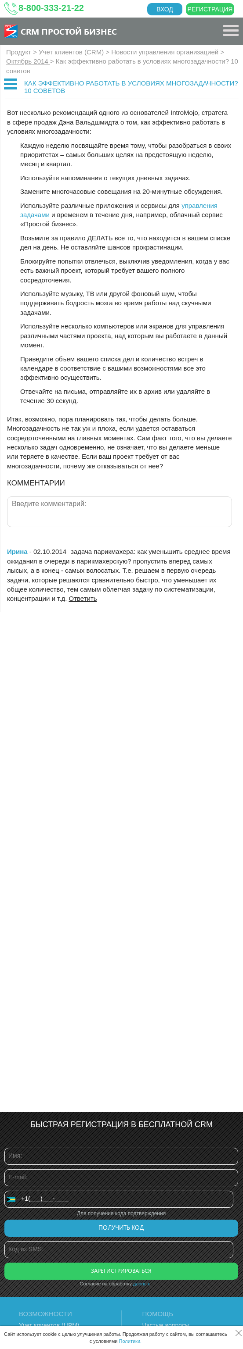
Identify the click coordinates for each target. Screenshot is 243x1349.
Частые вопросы (166, 1325)
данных (141, 1283)
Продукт (19, 52)
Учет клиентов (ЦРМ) (49, 1325)
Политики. (130, 1341)
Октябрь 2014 (28, 61)
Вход (164, 9)
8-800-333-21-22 (51, 8)
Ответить (83, 598)
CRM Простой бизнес (69, 31)
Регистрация (210, 9)
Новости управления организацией (165, 52)
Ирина (17, 551)
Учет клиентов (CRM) (72, 52)
